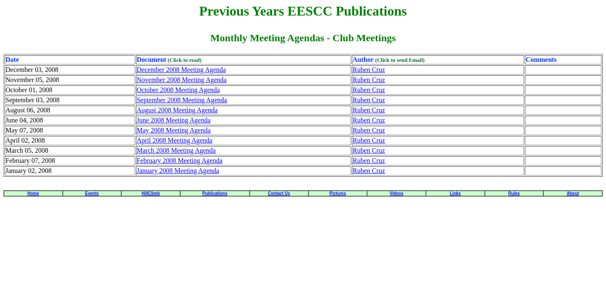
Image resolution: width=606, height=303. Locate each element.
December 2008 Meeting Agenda (181, 69)
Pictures (338, 193)
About (573, 193)
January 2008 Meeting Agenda (178, 170)
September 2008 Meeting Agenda (182, 100)
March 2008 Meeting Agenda (176, 150)
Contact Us (279, 193)
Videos (397, 193)
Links (455, 193)
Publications (214, 193)
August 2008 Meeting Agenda (177, 110)
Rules (514, 193)
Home (33, 193)
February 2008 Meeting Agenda (180, 160)
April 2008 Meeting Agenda (175, 140)
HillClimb (150, 193)
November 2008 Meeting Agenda (182, 79)
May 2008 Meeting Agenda (174, 130)
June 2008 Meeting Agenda (174, 120)
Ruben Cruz (369, 69)
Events (92, 193)
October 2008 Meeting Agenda (178, 89)
